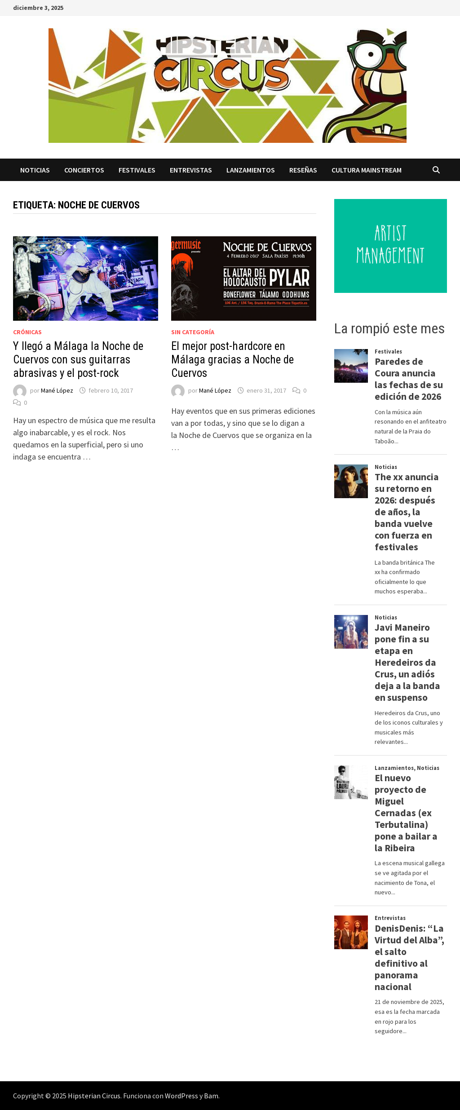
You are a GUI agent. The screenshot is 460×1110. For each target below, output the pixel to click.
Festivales (137, 169)
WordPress (181, 1095)
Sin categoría (192, 332)
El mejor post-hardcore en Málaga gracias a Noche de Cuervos (232, 360)
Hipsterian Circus (94, 1095)
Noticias (35, 169)
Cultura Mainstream (367, 169)
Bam (211, 1095)
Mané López (57, 390)
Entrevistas (191, 169)
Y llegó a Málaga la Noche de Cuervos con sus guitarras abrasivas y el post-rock (78, 360)
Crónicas (27, 332)
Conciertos (84, 169)
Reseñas (303, 169)
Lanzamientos (250, 169)
